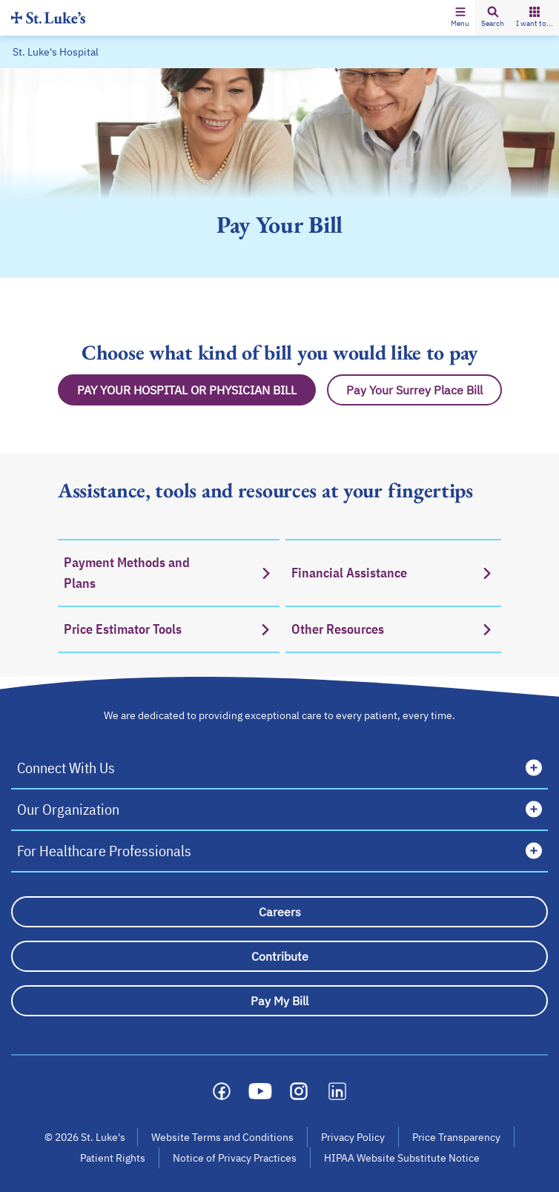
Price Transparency (456, 1137)
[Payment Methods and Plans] (169, 572)
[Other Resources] (393, 629)
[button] (460, 18)
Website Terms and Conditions (222, 1137)
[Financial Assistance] (393, 572)
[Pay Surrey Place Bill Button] (414, 389)
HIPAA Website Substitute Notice (402, 1158)
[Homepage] (48, 17)
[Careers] (279, 911)
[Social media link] (222, 1091)
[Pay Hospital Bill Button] (187, 389)
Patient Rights (112, 1158)
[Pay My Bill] (279, 1000)
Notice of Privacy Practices (235, 1158)
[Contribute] (279, 956)
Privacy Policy (353, 1137)
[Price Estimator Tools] (169, 629)
